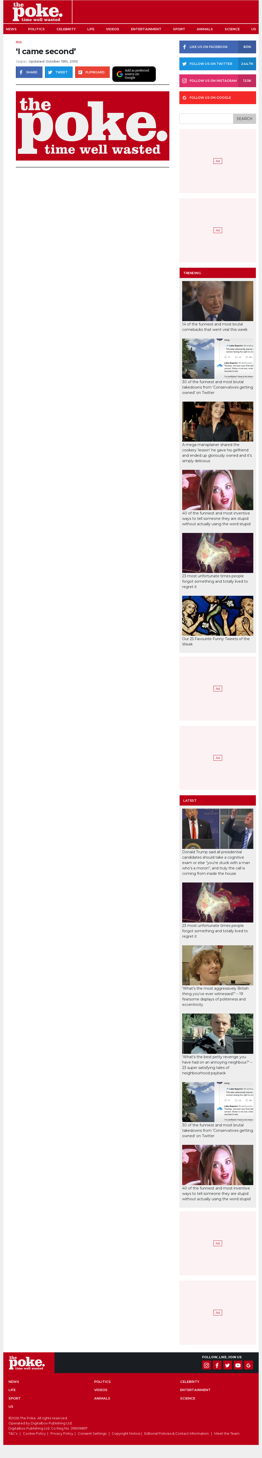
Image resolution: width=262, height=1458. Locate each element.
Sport (179, 29)
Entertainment (146, 29)
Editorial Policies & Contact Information (176, 1433)
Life (90, 29)
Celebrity (66, 29)
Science (232, 29)
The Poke (37, 11)
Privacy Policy (61, 1433)
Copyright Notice (126, 1433)
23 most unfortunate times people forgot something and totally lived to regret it (215, 581)
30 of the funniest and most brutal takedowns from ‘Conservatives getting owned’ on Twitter (217, 387)
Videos (112, 29)
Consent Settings (92, 1433)
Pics (19, 41)
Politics (36, 29)
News (11, 29)
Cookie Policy (34, 1433)
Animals (205, 29)
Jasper (21, 61)
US (253, 29)
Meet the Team (226, 1433)
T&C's (12, 1433)
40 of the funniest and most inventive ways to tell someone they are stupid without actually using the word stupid (216, 518)
